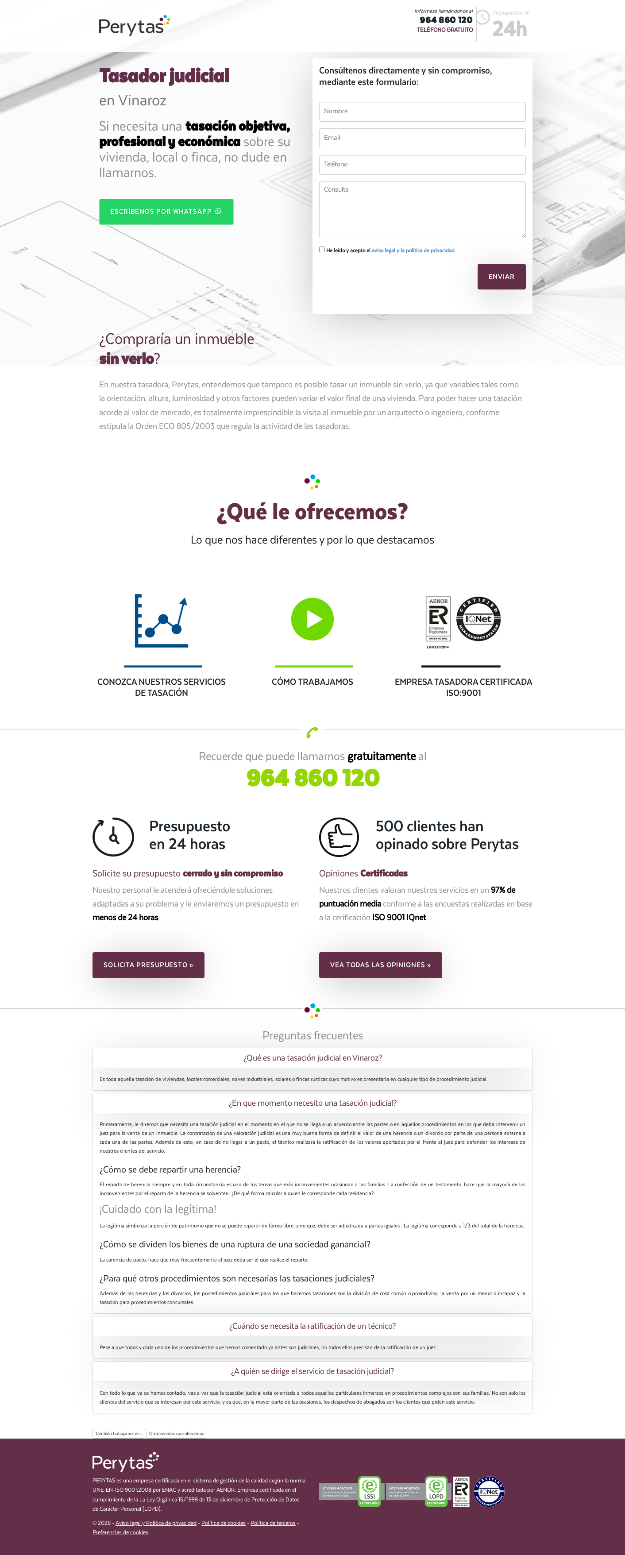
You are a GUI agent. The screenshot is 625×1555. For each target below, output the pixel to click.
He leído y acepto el (387, 250)
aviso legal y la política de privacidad (413, 250)
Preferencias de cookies (120, 1532)
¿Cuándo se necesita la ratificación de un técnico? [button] (312, 1326)
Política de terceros (273, 1523)
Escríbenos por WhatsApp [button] (166, 211)
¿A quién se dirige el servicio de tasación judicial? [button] (312, 1371)
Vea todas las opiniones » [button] (380, 965)
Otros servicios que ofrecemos (176, 1433)
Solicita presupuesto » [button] (148, 965)
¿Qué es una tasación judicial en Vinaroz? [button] (312, 1058)
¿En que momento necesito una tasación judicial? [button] (313, 1103)
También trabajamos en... (119, 1433)
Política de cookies (223, 1523)
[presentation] (379, 279)
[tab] (312, 1058)
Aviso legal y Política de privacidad (156, 1523)
